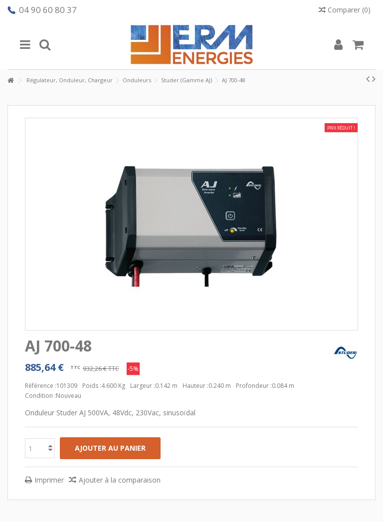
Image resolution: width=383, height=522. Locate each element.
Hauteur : (195, 385)
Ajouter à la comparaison (120, 480)
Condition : (40, 395)
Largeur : (142, 385)
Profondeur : (254, 385)
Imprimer (49, 480)
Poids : (91, 385)
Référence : (40, 385)
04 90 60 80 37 (48, 9)
